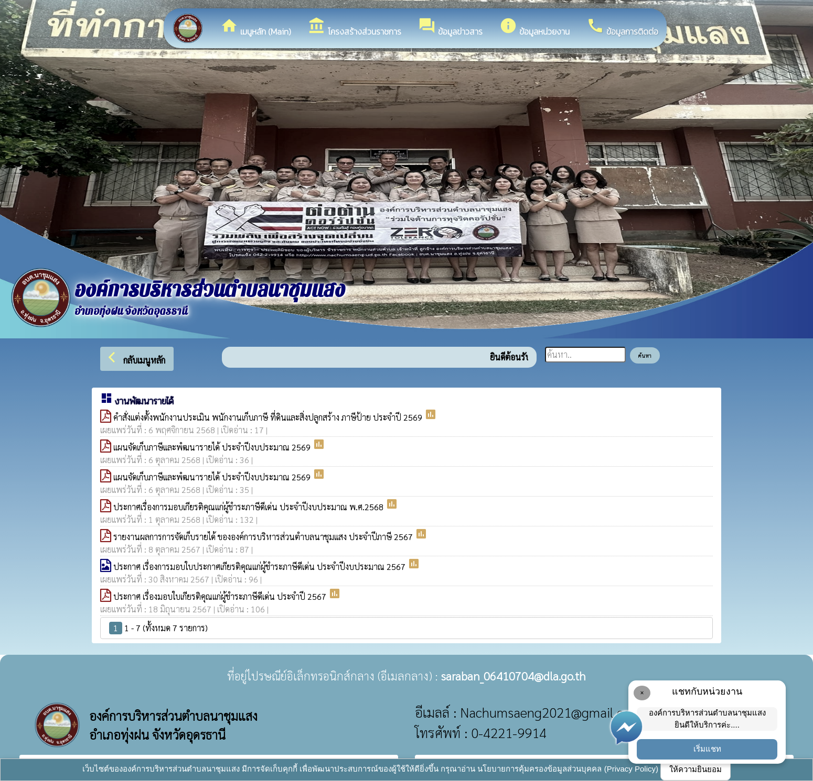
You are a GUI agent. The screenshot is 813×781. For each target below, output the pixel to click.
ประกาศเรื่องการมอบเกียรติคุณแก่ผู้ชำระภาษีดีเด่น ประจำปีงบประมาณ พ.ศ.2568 (249, 506)
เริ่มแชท (707, 748)
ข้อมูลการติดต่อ (622, 27)
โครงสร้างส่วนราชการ (354, 27)
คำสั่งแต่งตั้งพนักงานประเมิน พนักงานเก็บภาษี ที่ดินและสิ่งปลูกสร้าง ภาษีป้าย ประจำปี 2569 (268, 417)
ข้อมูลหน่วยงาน (534, 27)
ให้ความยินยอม (695, 769)
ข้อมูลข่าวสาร (450, 27)
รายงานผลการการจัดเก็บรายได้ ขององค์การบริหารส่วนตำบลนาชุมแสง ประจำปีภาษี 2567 (264, 536)
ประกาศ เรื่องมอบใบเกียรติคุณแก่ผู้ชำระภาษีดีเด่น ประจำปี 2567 (220, 596)
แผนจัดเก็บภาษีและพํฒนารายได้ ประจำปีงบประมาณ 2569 (213, 447)
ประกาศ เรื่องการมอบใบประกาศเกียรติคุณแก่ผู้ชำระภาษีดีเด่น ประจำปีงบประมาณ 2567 (260, 566)
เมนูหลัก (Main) (255, 27)
